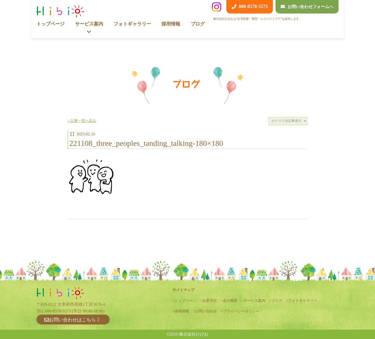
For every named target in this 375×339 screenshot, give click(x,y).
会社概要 (230, 301)
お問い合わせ (206, 311)
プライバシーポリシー (241, 311)
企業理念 (209, 301)
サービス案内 (254, 301)
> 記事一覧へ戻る (82, 121)
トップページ (50, 24)
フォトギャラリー (132, 24)
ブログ (198, 24)
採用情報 (170, 24)
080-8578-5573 (58, 311)
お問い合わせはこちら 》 (73, 319)
